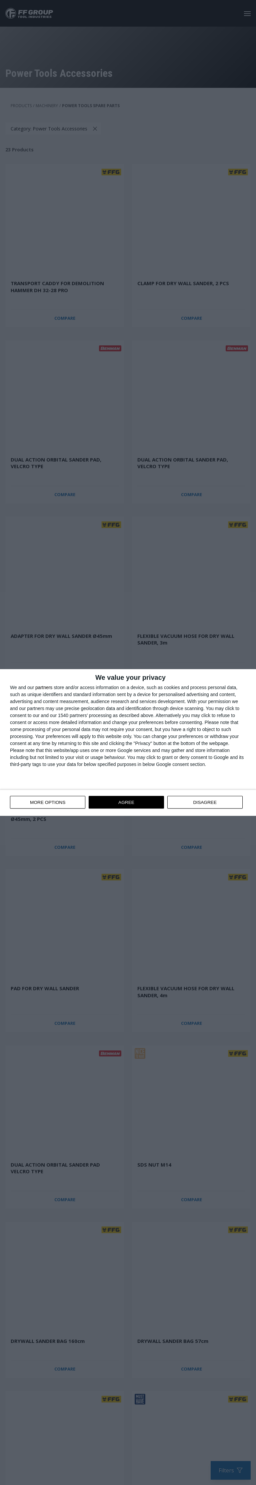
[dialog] (128, 742)
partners (43, 687)
